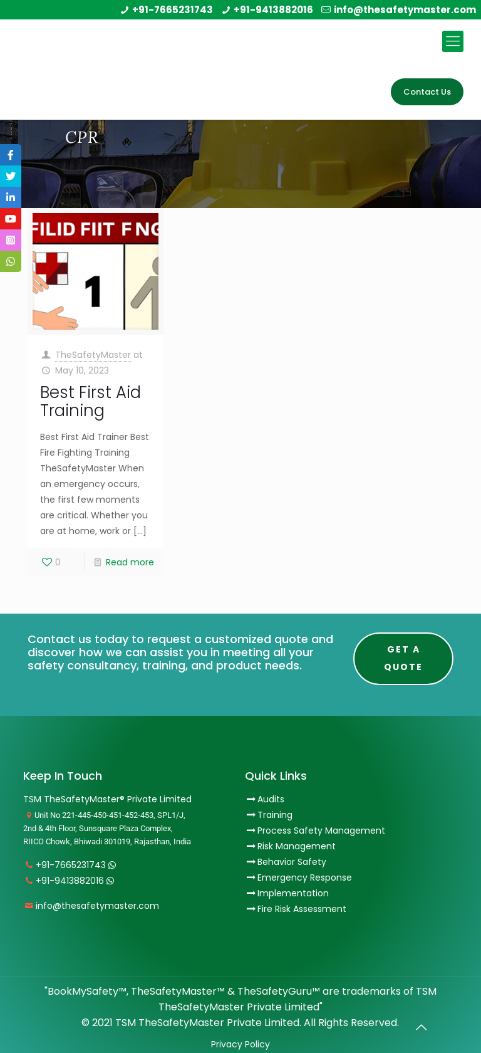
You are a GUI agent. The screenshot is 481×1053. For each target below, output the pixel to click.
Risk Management (296, 846)
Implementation (293, 893)
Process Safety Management (321, 830)
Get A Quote (403, 658)
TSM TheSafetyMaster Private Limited (206, 1022)
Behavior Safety (291, 862)
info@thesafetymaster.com (405, 9)
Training (274, 815)
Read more (130, 562)
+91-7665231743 (172, 9)
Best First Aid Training (90, 401)
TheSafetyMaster (93, 354)
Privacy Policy (240, 1044)
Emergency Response (304, 877)
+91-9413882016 (273, 9)
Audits (264, 799)
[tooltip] (10, 154)
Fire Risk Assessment (301, 909)
